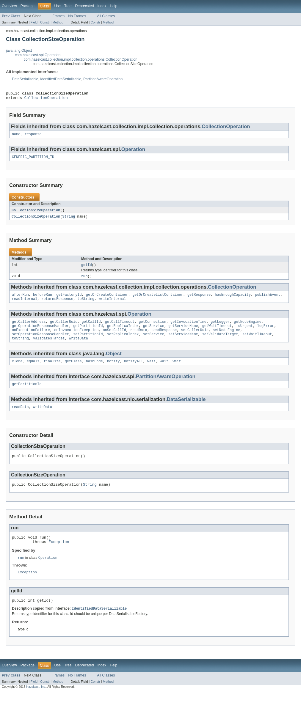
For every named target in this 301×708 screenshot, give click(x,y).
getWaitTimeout (217, 332)
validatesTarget (49, 346)
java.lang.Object (19, 50)
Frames (58, 16)
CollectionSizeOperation (36, 213)
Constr (45, 22)
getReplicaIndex (123, 332)
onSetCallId (114, 337)
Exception (58, 555)
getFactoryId (68, 299)
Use (57, 6)
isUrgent (244, 332)
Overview (9, 6)
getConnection (152, 327)
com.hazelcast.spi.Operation (37, 55)
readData (138, 337)
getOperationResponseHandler (40, 332)
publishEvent (267, 299)
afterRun (20, 299)
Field (33, 22)
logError (265, 332)
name (16, 136)
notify (113, 370)
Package (28, 6)
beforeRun (42, 299)
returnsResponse (57, 304)
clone (17, 370)
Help (113, 6)
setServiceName (183, 342)
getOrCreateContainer (107, 299)
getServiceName (183, 332)
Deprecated (84, 6)
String (68, 220)
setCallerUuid (194, 337)
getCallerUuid (63, 327)
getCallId (91, 327)
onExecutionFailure (31, 337)
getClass (73, 370)
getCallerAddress (29, 327)
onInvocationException (76, 337)
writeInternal (112, 304)
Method (57, 22)
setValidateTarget (220, 342)
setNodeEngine (226, 337)
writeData (78, 346)
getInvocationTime (188, 327)
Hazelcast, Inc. (36, 702)
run (84, 280)
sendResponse (164, 337)
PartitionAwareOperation (103, 79)
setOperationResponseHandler (40, 342)
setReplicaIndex (123, 342)
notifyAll (133, 370)
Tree (68, 6)
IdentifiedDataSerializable (60, 79)
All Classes (106, 16)
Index (101, 6)
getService (153, 332)
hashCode (94, 370)
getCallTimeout (120, 327)
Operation (133, 152)
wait (151, 370)
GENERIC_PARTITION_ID (33, 160)
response (33, 136)
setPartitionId (88, 342)
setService (153, 342)
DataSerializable (25, 79)
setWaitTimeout (257, 342)
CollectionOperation (46, 99)
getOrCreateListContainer (157, 299)
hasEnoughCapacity (233, 299)
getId (86, 269)
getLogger (220, 327)
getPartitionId (88, 332)
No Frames (77, 16)
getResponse (199, 299)
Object (114, 362)
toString (85, 304)
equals (33, 370)
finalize (52, 370)
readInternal (24, 304)
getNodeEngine (247, 327)
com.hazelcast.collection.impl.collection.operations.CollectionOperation (80, 59)
